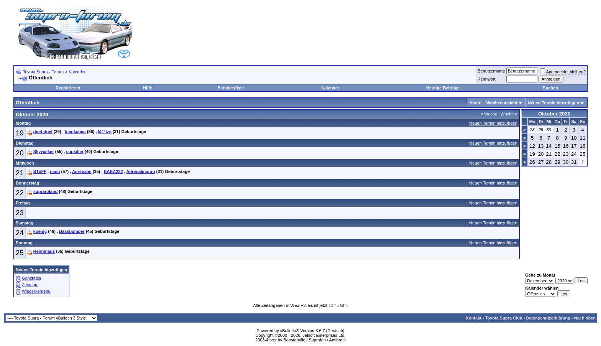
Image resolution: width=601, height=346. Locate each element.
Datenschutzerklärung (548, 318)
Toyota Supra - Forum (43, 71)
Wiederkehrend (36, 291)
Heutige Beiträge (443, 88)
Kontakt (473, 318)
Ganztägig (31, 278)
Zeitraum (30, 284)
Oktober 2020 (554, 114)
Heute (475, 103)
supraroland (45, 191)
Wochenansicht (501, 103)
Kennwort (486, 79)
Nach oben (585, 318)
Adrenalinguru (140, 171)
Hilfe (147, 88)
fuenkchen (75, 131)
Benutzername (491, 71)
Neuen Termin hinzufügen (553, 103)
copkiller (74, 151)
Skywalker (43, 151)
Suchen (550, 88)
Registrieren (68, 88)
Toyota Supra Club (503, 318)
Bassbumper (72, 231)
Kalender (77, 71)
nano (55, 171)
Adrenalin (82, 171)
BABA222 (113, 171)
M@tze (105, 131)
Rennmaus (44, 251)
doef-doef (43, 131)
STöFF (39, 171)
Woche (489, 114)
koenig (40, 231)
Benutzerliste (230, 88)
